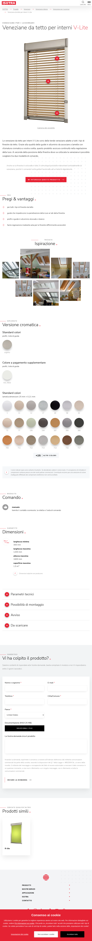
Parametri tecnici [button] (19, 594)
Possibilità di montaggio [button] (24, 605)
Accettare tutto (72, 934)
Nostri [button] (28, 889)
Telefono (9, 696)
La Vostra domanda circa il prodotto (20, 736)
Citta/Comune (54, 696)
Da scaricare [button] (16, 625)
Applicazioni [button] (28, 893)
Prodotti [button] (26, 885)
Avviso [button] (12, 615)
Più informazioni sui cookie (24, 923)
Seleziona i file (25, 728)
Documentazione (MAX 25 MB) (18, 723)
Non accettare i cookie (46, 934)
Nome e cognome (13, 682)
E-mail (51, 682)
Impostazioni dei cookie (19, 934)
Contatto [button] (27, 900)
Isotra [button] (25, 897)
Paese (8, 709)
